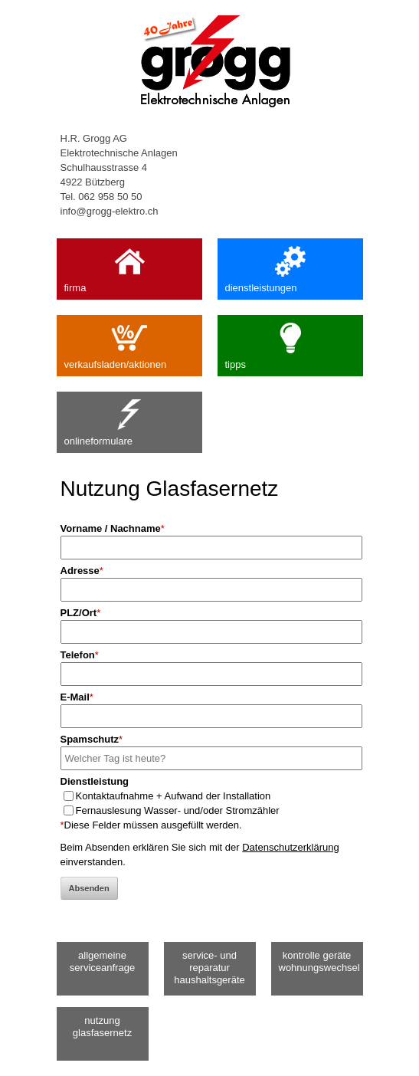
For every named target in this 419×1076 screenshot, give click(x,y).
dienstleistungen (290, 266)
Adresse (82, 570)
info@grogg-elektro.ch (110, 211)
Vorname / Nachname (113, 528)
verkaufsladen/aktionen (129, 342)
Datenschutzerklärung (290, 847)
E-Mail (77, 697)
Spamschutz (92, 739)
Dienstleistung (95, 781)
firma (129, 266)
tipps (290, 342)
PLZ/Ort (81, 612)
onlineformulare (129, 419)
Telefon (80, 655)
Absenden (89, 888)
